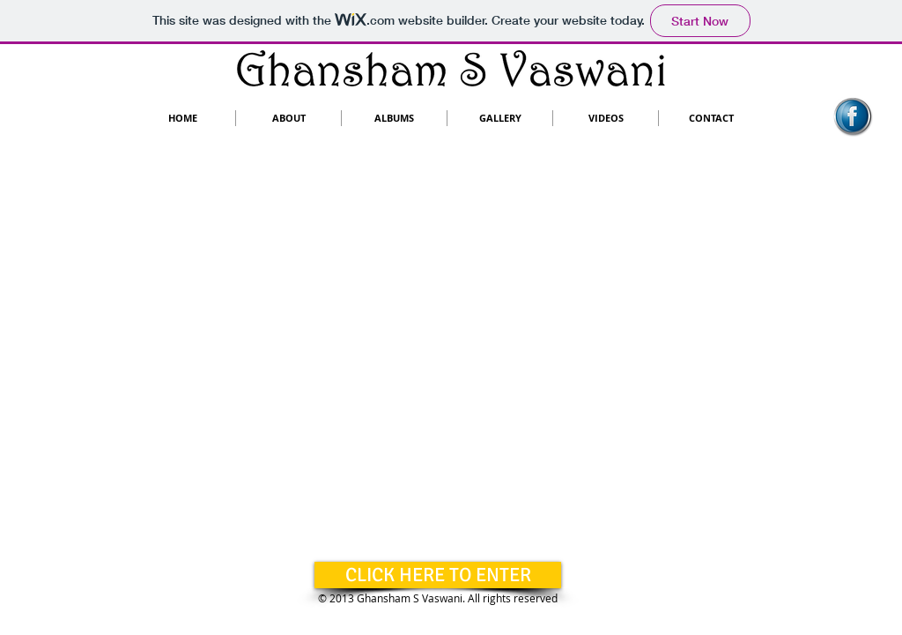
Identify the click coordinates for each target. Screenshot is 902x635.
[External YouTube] (451, 322)
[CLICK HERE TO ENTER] (437, 575)
